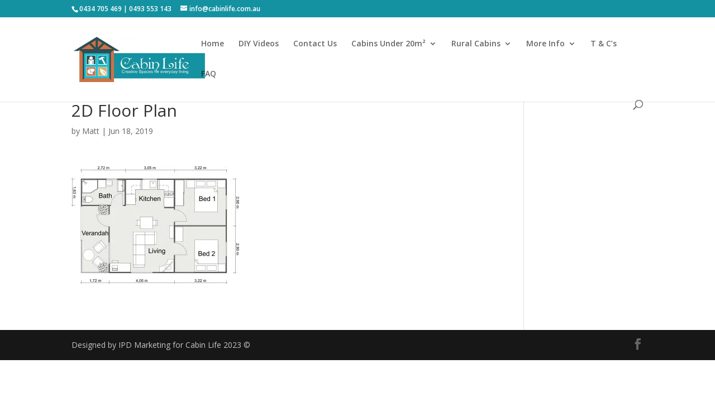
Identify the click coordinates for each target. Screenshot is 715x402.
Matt (90, 131)
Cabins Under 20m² (388, 44)
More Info (545, 44)
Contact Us (315, 44)
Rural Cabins (475, 44)
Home (212, 44)
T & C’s (603, 44)
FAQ (208, 74)
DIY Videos (259, 44)
